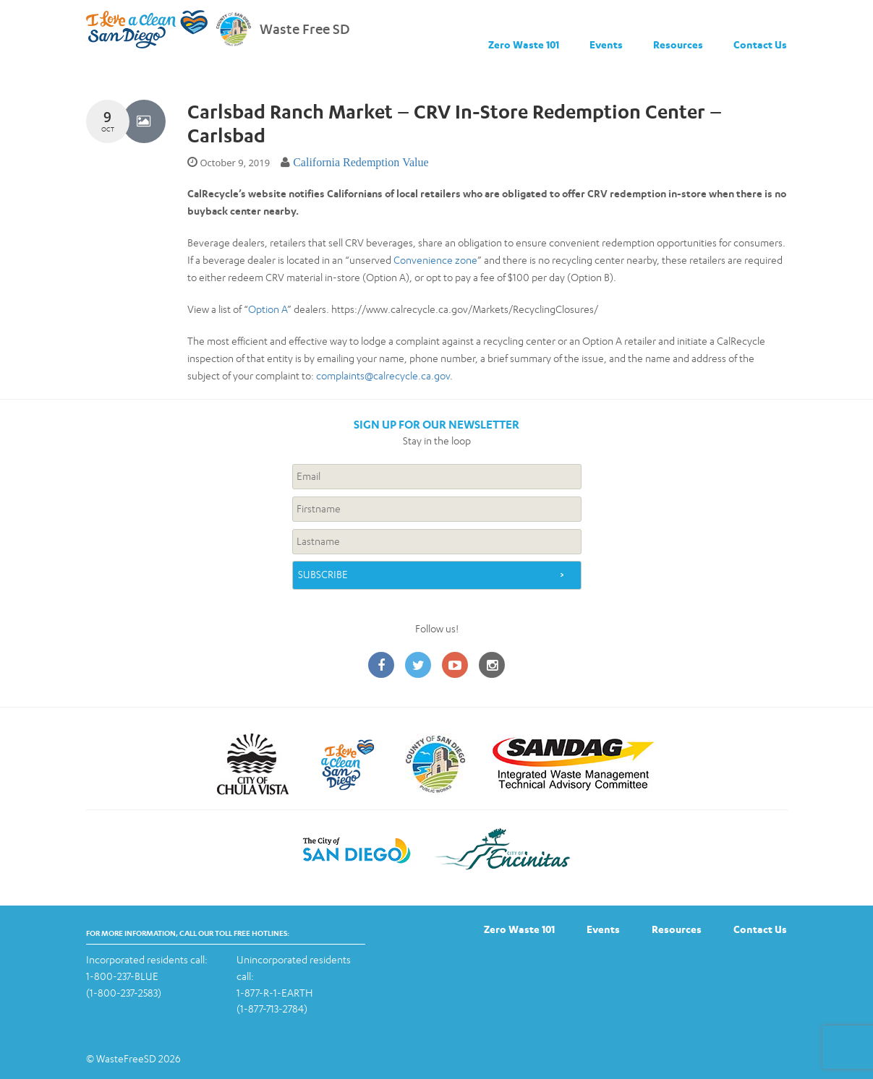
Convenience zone (435, 260)
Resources (678, 44)
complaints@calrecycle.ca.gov (383, 375)
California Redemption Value (361, 162)
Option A (267, 309)
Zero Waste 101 (523, 44)
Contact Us (760, 44)
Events (606, 44)
